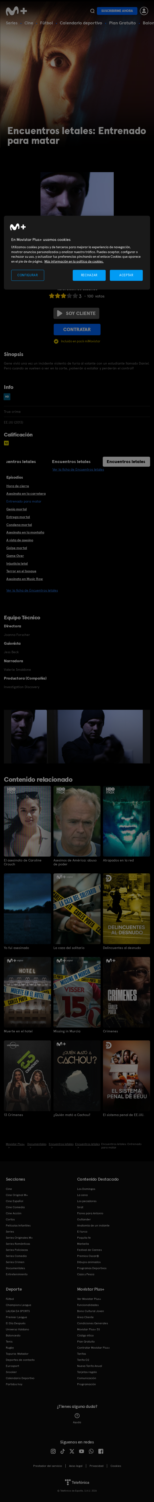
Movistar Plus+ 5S (88, 1329)
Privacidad (96, 1465)
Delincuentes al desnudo (122, 947)
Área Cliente (85, 1317)
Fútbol (46, 22)
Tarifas (81, 1353)
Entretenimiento (17, 1274)
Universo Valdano (17, 1329)
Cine (28, 22)
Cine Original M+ (17, 1194)
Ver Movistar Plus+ (89, 1298)
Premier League (16, 1317)
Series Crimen (15, 1262)
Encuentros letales (71, 461)
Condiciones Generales (92, 1323)
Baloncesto (13, 1335)
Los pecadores (86, 1201)
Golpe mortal (16, 548)
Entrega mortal (18, 517)
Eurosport (12, 1365)
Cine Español (14, 1201)
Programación (86, 1384)
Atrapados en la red (118, 860)
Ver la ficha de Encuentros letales (78, 469)
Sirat (80, 1207)
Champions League (18, 1304)
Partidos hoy (14, 1384)
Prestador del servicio (47, 1465)
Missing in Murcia (66, 1031)
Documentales (15, 1268)
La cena (82, 1194)
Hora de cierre (17, 486)
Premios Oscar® (88, 1255)
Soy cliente (76, 313)
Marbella (83, 1243)
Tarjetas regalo (87, 1372)
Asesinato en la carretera (26, 493)
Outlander (84, 1219)
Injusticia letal (17, 563)
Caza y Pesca (85, 1274)
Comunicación (86, 1378)
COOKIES (116, 1465)
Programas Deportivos (91, 1268)
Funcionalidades (88, 1304)
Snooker (11, 1372)
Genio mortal (16, 509)
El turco (82, 1231)
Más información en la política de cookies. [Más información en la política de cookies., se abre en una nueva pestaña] (74, 261)
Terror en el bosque (21, 571)
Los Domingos (86, 1188)
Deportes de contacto (20, 1359)
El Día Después (15, 1323)
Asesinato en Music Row (24, 579)
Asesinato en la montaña (25, 532)
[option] (29, 736)
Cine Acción (13, 1213)
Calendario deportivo (81, 22)
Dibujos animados (89, 1262)
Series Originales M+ (19, 1237)
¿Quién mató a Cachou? (71, 1115)
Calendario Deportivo (20, 1378)
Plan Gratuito (122, 22)
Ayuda (77, 1418)
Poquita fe (84, 1237)
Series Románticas (18, 1243)
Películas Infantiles (18, 1225)
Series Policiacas (17, 1249)
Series (12, 22)
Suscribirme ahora (117, 11)
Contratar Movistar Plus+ (93, 1347)
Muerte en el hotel (18, 1031)
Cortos (10, 1219)
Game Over (15, 556)
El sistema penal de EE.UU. (123, 1115)
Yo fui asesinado (16, 947)
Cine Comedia (15, 1207)
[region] (77, 253)
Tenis (9, 1341)
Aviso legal (75, 1465)
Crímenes (110, 1031)
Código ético (85, 1335)
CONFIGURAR (27, 275)
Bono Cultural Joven (90, 1311)
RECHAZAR (89, 275)
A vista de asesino (19, 540)
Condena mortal (19, 525)
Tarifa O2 (83, 1359)
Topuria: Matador (17, 1353)
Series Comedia (16, 1255)
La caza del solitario (68, 947)
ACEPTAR (126, 275)
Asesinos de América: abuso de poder (75, 862)
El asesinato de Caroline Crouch (22, 862)
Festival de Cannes (89, 1249)
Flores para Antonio (90, 1213)
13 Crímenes (13, 1115)
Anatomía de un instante (93, 1225)
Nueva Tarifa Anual (89, 1365)
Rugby (10, 1347)
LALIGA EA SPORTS (18, 1311)
